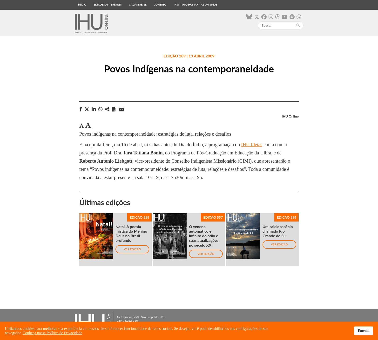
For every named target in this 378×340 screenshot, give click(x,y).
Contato (160, 4)
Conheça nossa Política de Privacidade (52, 333)
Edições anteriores (108, 4)
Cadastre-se (138, 4)
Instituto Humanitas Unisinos (195, 4)
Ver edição (132, 249)
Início (82, 4)
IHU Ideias (251, 144)
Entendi (364, 331)
